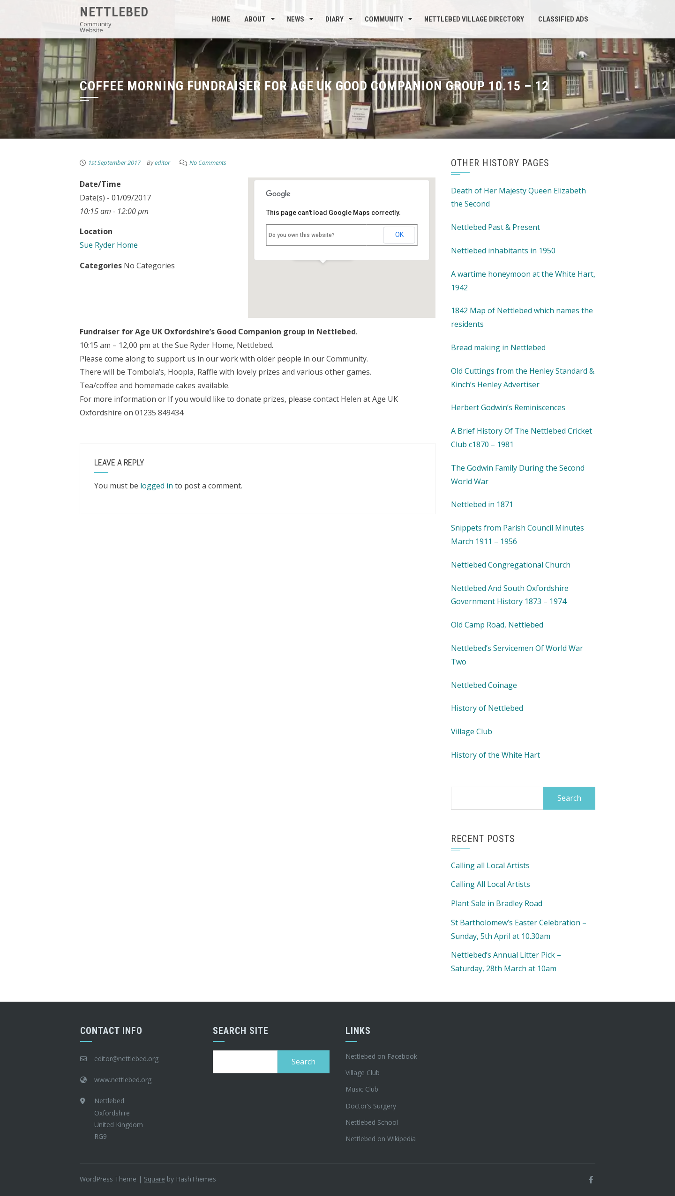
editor (162, 162)
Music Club (361, 1089)
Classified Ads (563, 19)
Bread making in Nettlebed (498, 347)
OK (399, 234)
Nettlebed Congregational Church (510, 565)
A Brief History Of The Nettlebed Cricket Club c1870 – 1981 (521, 438)
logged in (156, 485)
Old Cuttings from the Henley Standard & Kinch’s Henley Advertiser (522, 378)
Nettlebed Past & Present (495, 227)
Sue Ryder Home (109, 245)
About (255, 19)
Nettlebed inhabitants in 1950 (503, 250)
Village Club (471, 731)
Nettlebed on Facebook (381, 1056)
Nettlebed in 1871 (482, 504)
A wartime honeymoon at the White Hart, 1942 (523, 281)
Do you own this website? (302, 235)
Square (154, 1178)
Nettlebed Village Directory (474, 19)
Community (384, 19)
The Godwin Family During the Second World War (518, 475)
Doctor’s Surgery (370, 1105)
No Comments (207, 162)
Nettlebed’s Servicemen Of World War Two (517, 655)
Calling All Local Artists (490, 884)
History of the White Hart (495, 755)
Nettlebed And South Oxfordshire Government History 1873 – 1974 (510, 595)
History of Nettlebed (487, 708)
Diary (334, 19)
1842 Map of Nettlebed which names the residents (522, 317)
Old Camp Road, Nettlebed (497, 625)
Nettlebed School (371, 1122)
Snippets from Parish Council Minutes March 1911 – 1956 (517, 534)
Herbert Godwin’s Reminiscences (508, 407)
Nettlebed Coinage (484, 685)
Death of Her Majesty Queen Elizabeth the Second (518, 197)
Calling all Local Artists (490, 865)
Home (221, 19)
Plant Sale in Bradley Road (496, 903)
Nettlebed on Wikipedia (380, 1138)
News (295, 19)
